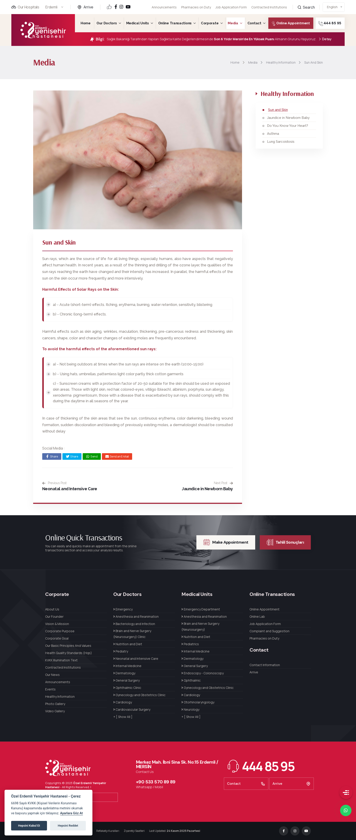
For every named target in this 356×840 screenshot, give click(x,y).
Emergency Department (200, 609)
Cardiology (122, 702)
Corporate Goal (57, 638)
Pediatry (120, 651)
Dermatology (124, 673)
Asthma (273, 134)
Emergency (123, 609)
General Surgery (126, 680)
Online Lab (257, 616)
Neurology (190, 709)
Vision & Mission (57, 624)
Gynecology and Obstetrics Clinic (139, 695)
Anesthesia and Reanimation (136, 616)
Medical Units (137, 23)
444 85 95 (336, 23)
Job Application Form (231, 4)
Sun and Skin (278, 110)
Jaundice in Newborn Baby (207, 488)
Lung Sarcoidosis (280, 142)
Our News (52, 674)
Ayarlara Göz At (71, 813)
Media (233, 23)
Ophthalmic (191, 680)
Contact (254, 23)
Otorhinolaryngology (197, 702)
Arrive (88, 7)
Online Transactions (175, 23)
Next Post (223, 483)
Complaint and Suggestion (269, 631)
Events (50, 689)
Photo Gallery (55, 704)
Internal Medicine (127, 666)
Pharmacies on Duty (196, 7)
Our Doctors (106, 23)
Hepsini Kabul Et (29, 825)
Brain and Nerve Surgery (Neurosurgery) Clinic (132, 634)
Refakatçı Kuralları (107, 831)
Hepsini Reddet (68, 825)
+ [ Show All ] (122, 717)
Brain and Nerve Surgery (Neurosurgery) (200, 626)
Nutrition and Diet (127, 644)
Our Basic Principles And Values (68, 645)
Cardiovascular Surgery (131, 709)
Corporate (209, 23)
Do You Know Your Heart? (287, 126)
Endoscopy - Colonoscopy (202, 673)
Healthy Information (60, 696)
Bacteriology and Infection (134, 624)
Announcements (164, 7)
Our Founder (54, 616)
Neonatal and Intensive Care (69, 488)
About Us (52, 609)
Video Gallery (55, 711)
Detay (325, 39)
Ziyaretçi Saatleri (134, 831)
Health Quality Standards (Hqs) (68, 653)
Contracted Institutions (63, 667)
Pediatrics (190, 644)
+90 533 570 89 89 (156, 782)
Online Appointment (285, 23)
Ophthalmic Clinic (127, 687)
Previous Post (54, 483)
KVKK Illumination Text (61, 660)
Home (86, 23)
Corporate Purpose (59, 631)
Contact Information (265, 665)
